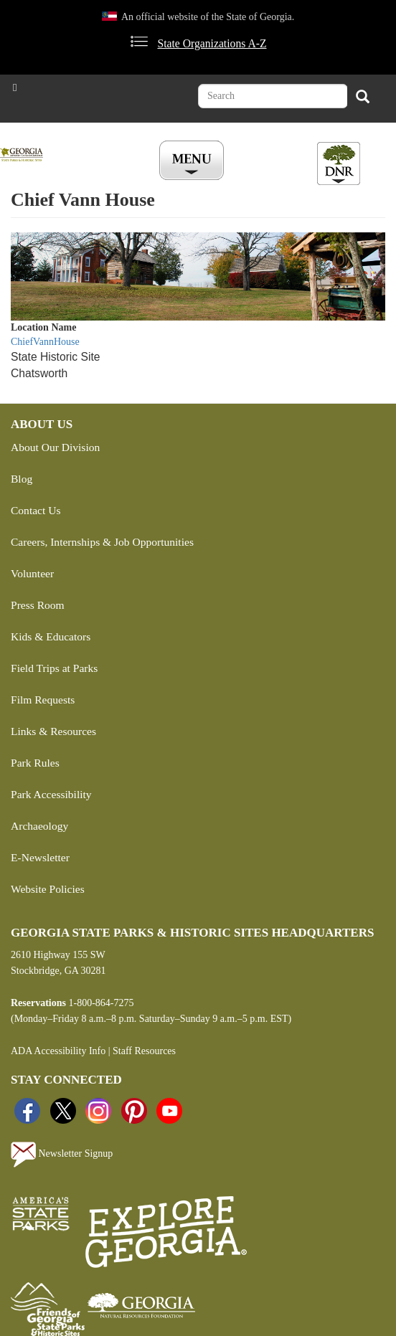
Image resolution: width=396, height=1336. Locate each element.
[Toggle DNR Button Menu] (338, 163)
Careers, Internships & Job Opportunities (102, 542)
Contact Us (35, 510)
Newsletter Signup (62, 1154)
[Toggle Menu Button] (193, 161)
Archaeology (39, 826)
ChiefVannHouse (45, 341)
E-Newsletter (40, 857)
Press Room (38, 605)
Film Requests (43, 699)
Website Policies (48, 889)
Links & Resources (53, 731)
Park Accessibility (51, 794)
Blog (21, 479)
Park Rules (35, 763)
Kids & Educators (50, 636)
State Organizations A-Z (211, 43)
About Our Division (55, 447)
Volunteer (32, 573)
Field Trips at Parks (54, 668)
